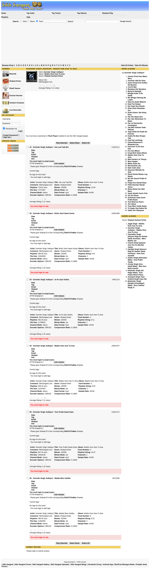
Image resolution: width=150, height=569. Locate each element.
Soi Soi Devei (133, 196)
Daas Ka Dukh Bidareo (137, 102)
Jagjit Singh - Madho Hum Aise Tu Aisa (136, 225)
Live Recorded (12, 110)
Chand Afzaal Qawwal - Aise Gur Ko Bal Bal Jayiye (137, 245)
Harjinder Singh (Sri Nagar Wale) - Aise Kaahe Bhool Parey (136, 273)
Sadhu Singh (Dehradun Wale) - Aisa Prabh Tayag (137, 260)
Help (28, 17)
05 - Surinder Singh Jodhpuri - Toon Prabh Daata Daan (52, 412)
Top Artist (30, 13)
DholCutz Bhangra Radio (124, 564)
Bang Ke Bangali (134, 91)
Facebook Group (94, 564)
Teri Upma (132, 204)
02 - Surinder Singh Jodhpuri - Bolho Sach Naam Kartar (52, 213)
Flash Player (53, 136)
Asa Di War (132, 87)
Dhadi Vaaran (11, 88)
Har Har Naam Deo (135, 117)
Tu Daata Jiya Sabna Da (137, 208)
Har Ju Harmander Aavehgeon (135, 124)
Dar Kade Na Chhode (136, 106)
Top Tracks (56, 13)
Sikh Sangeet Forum (23, 564)
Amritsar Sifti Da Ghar (136, 81)
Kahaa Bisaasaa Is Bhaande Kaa (135, 143)
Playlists (4, 17)
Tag (32, 152)
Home (3, 13)
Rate (33, 150)
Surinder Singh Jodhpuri (54, 72)
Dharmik (9, 74)
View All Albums (141, 65)
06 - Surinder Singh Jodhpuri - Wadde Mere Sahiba (50, 478)
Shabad (34, 157)
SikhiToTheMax (70, 166)
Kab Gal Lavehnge (135, 140)
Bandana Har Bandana (137, 89)
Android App (108, 564)
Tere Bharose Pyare (136, 202)
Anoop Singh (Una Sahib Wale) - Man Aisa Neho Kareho (137, 266)
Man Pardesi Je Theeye (137, 159)
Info (32, 159)
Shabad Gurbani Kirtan (53, 76)
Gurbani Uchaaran (13, 103)
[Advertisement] (75, 43)
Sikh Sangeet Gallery (40, 564)
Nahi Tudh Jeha (134, 168)
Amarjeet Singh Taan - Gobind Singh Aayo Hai (137, 278)
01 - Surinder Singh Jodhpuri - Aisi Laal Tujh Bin (49, 147)
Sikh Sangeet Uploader (60, 564)
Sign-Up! (6, 137)
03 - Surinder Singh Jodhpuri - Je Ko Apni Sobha (49, 280)
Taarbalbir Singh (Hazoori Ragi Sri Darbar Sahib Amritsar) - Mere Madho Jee (137, 237)
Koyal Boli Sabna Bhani (137, 153)
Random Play (107, 13)
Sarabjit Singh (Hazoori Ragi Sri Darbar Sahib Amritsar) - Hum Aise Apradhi (137, 252)
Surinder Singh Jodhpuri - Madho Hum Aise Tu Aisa (137, 230)
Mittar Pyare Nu (134, 164)
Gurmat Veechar (12, 95)
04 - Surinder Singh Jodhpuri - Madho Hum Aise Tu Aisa (52, 346)
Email (33, 155)
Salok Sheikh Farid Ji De (137, 193)
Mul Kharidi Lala (134, 166)
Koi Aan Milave (134, 151)
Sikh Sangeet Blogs (78, 564)
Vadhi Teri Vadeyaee (136, 210)
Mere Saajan (133, 161)
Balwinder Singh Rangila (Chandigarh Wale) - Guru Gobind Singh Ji (136, 284)
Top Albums (82, 13)
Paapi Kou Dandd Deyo (137, 183)
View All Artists (127, 65)
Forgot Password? (10, 135)
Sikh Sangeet (7, 564)
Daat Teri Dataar (134, 104)
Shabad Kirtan (12, 81)
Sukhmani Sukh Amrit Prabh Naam (136, 199)
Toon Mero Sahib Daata (137, 206)
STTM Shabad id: (41, 163)
